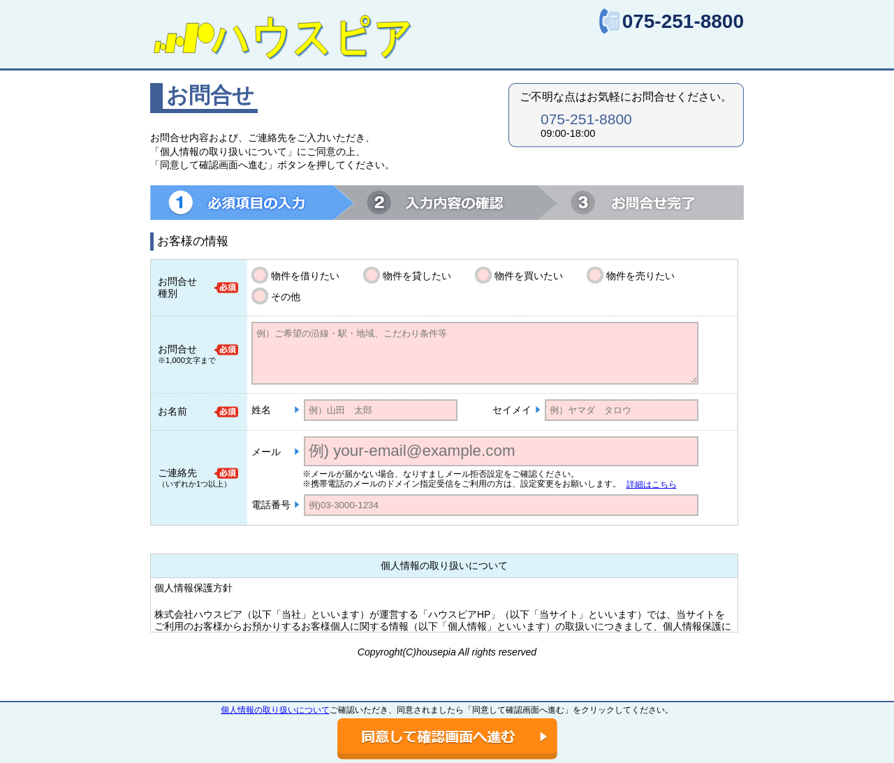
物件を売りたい (640, 275)
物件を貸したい (417, 275)
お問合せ (177, 349)
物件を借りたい (305, 275)
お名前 (172, 411)
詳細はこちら (651, 484)
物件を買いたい (528, 275)
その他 (285, 296)
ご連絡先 (177, 472)
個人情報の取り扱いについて (275, 710)
